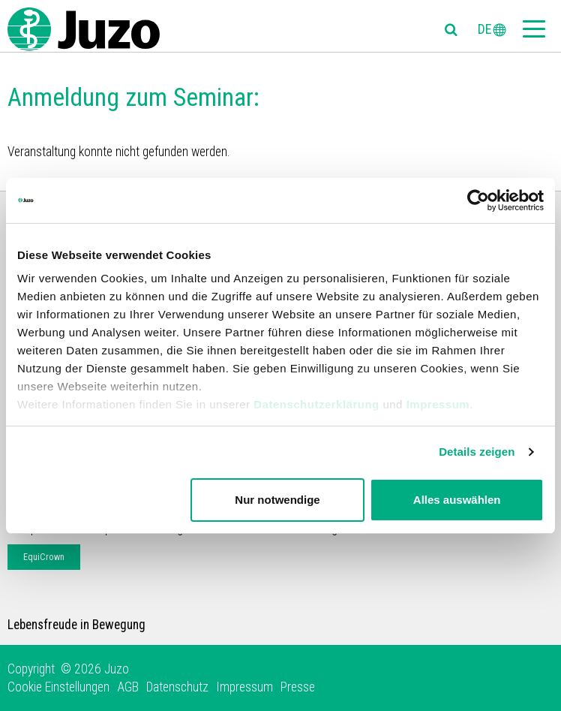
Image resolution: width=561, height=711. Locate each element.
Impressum (438, 404)
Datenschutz (177, 686)
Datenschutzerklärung (317, 404)
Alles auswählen (457, 499)
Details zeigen (476, 451)
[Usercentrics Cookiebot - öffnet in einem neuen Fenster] (478, 200)
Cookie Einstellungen (59, 686)
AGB (128, 686)
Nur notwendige (277, 499)
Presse (297, 686)
